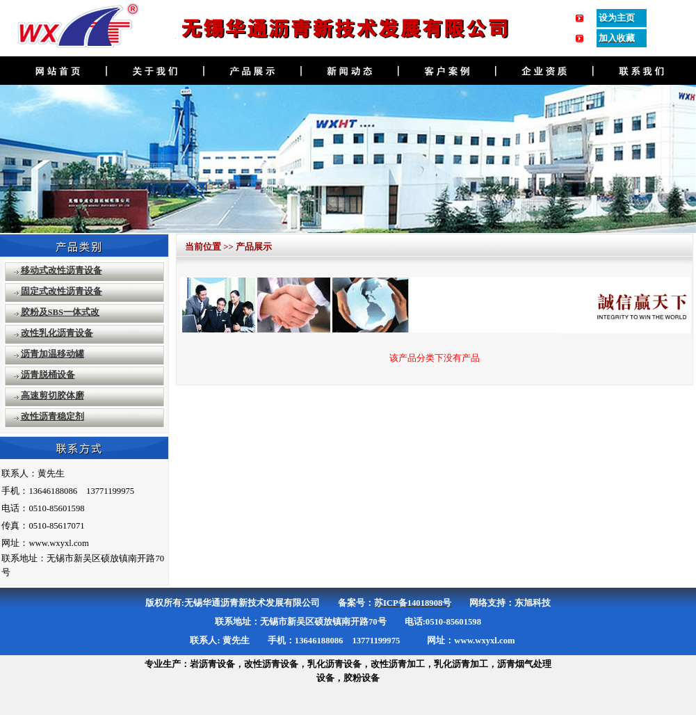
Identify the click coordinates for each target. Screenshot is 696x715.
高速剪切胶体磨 (52, 396)
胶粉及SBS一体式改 (60, 312)
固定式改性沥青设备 (61, 291)
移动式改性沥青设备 (61, 270)
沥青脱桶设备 (48, 375)
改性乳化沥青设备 (57, 333)
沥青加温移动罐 (52, 354)
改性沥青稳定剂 (52, 416)
